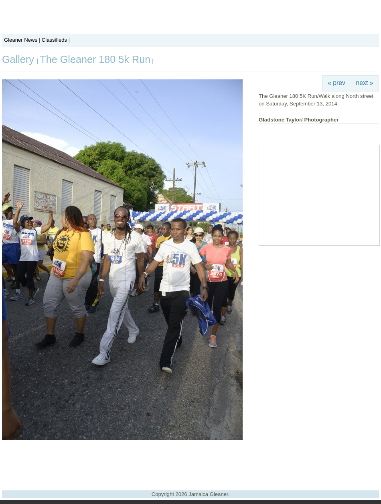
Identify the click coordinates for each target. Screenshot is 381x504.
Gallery (19, 59)
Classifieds (54, 40)
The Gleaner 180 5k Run (95, 59)
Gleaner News (20, 40)
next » (364, 82)
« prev (336, 82)
